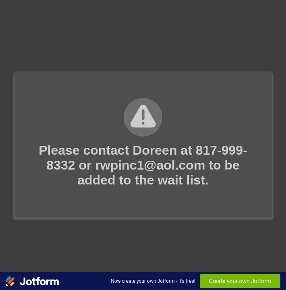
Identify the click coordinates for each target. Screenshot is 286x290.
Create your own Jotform (240, 281)
